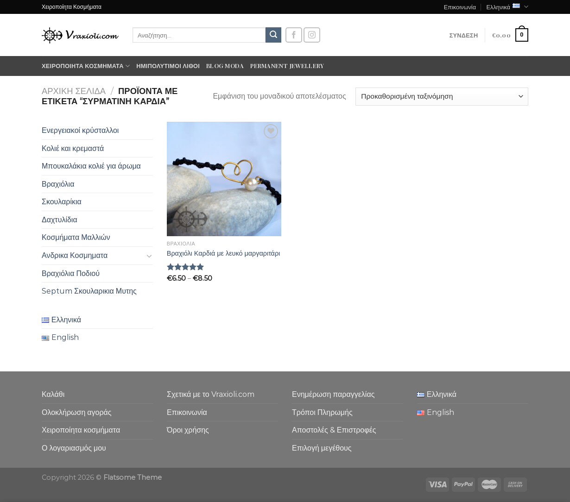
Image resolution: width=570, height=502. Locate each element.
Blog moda (225, 65)
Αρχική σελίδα (74, 91)
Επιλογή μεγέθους (322, 448)
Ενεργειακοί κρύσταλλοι (80, 130)
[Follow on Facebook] (293, 35)
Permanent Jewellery (287, 65)
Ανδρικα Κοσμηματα (75, 255)
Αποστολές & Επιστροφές (334, 430)
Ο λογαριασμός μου (74, 448)
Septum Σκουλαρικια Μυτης (89, 291)
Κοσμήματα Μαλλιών (76, 237)
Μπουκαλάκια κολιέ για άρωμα (91, 166)
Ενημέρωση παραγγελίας (333, 394)
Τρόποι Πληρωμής (322, 412)
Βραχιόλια (58, 184)
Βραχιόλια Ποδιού (71, 273)
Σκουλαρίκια (62, 201)
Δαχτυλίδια (59, 219)
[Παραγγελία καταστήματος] (441, 97)
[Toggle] (149, 255)
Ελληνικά (507, 6)
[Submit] (273, 35)
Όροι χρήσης (188, 430)
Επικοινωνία (460, 7)
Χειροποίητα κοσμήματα (86, 66)
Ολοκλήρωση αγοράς (77, 412)
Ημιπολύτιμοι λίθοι (168, 65)
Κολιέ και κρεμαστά (73, 148)
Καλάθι (53, 394)
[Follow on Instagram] (312, 35)
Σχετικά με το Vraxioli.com (210, 394)
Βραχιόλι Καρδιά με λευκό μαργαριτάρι (223, 253)
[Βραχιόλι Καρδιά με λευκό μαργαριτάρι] (224, 179)
